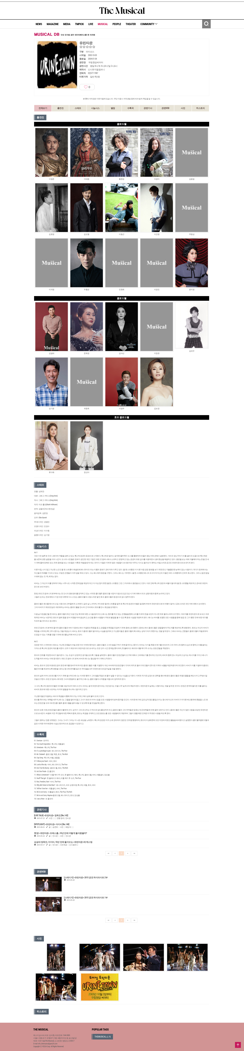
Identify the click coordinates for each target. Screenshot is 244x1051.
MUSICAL (103, 24)
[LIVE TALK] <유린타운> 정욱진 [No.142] (51, 815)
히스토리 (200, 108)
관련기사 (148, 108)
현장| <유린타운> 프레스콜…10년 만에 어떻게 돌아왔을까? (60, 833)
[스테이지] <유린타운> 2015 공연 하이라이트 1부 (86, 897)
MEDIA (66, 24)
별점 (113, 108)
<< (108, 853)
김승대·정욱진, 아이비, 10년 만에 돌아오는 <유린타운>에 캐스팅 (63, 842)
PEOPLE (117, 24)
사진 (183, 108)
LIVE (90, 24)
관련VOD (165, 108)
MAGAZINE (53, 24)
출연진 (60, 108)
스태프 (78, 108)
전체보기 (43, 108)
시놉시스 (95, 108)
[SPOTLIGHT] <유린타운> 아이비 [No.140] (51, 824)
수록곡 (130, 108)
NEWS (39, 24)
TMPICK (79, 24)
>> (134, 853)
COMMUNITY (149, 24)
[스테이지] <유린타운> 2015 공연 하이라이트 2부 (86, 877)
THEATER (131, 24)
